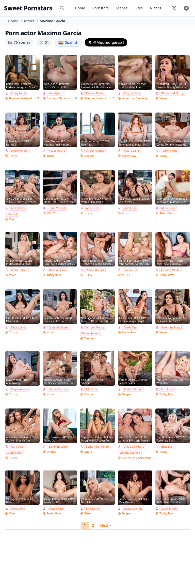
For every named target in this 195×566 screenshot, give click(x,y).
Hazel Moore (56, 150)
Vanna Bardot (95, 270)
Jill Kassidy (93, 508)
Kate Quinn (55, 93)
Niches (155, 8)
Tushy (13, 156)
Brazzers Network (21, 98)
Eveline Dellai (94, 93)
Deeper (89, 156)
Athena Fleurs (57, 270)
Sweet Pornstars (28, 8)
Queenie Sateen (58, 327)
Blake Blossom (58, 446)
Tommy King (169, 150)
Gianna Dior (15, 452)
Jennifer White (170, 270)
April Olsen (18, 446)
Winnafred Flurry (172, 93)
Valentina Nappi (171, 327)
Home (80, 8)
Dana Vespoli (57, 208)
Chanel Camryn (58, 389)
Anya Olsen (18, 208)
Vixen (163, 98)
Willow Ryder (19, 150)
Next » (105, 525)
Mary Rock (168, 208)
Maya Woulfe (19, 389)
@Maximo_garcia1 (106, 42)
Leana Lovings (133, 508)
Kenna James (90, 333)
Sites (139, 8)
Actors (29, 21)
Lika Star (91, 389)
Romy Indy (18, 93)
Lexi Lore (167, 389)
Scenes (121, 8)
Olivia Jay (17, 508)
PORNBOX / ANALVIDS (136, 458)
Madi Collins (132, 150)
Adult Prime (167, 213)
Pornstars (100, 8)
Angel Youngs (95, 150)
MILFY (51, 213)
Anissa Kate (55, 508)
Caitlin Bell (130, 270)
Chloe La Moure (134, 446)
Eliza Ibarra (18, 327)
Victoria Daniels (130, 452)
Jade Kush (130, 208)
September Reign (97, 446)
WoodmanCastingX (134, 98)
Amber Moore (20, 270)
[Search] (62, 8)
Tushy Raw (129, 156)
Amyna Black (132, 93)
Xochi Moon (169, 508)
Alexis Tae (92, 208)
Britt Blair (167, 446)
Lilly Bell (12, 214)
